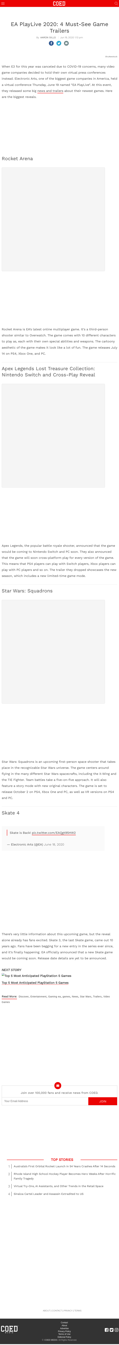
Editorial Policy (64, 1332)
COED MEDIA (51, 1334)
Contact (64, 1317)
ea (59, 991)
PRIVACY (68, 1305)
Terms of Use (64, 1329)
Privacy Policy (64, 1326)
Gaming (52, 991)
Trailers (97, 991)
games (66, 991)
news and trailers (50, 91)
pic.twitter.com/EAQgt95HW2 (54, 832)
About (64, 1320)
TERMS (77, 1305)
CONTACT (57, 1305)
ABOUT (46, 1305)
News (75, 991)
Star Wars (85, 991)
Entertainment (38, 991)
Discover (24, 991)
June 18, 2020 (54, 844)
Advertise (64, 1323)
